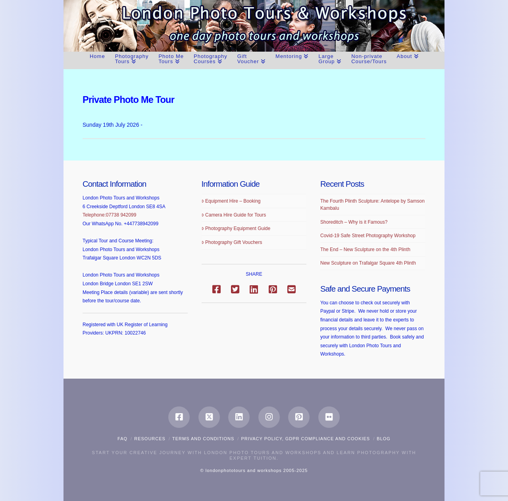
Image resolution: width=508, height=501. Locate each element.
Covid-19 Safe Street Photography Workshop (368, 235)
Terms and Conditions (203, 438)
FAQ (122, 438)
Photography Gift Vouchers (232, 242)
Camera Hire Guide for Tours (234, 215)
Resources (149, 438)
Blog (384, 438)
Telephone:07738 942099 (109, 215)
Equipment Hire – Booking (231, 201)
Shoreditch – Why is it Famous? (353, 222)
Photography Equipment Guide (236, 228)
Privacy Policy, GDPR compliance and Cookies (305, 438)
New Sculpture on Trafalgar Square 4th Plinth (368, 263)
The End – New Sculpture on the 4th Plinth (365, 249)
